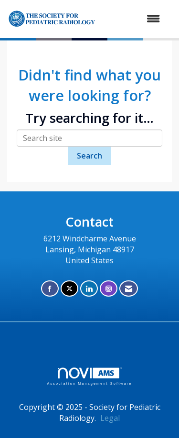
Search (89, 155)
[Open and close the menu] (141, 19)
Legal (110, 418)
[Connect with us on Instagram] (108, 288)
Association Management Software (89, 376)
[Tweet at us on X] (69, 288)
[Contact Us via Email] (128, 288)
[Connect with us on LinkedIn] (89, 288)
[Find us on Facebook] (50, 288)
